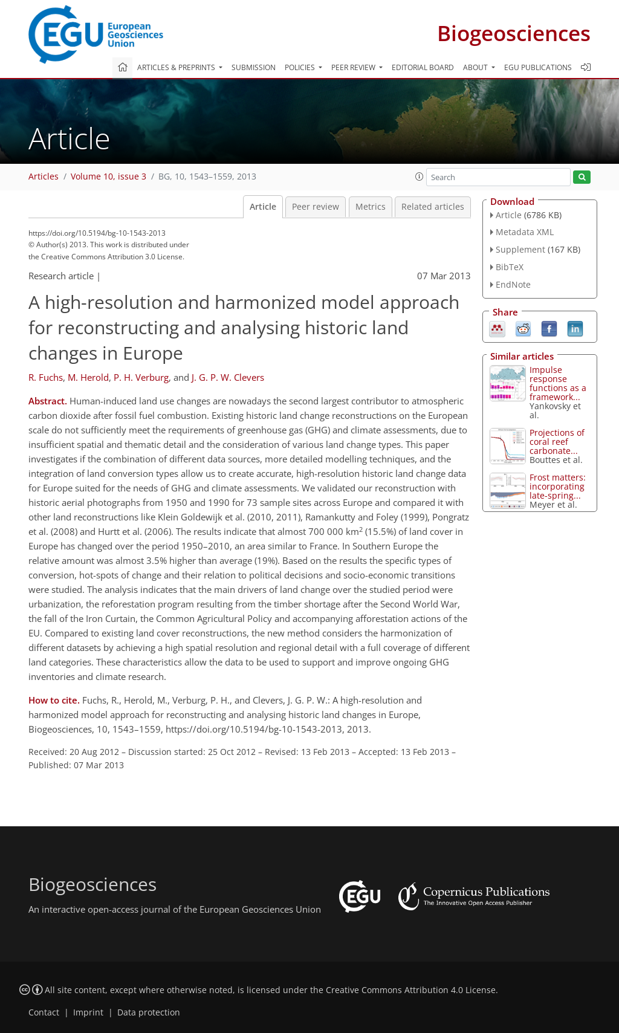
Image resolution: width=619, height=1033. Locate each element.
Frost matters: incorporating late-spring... (558, 486)
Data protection (148, 1012)
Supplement (520, 249)
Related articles (432, 206)
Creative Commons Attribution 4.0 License (411, 990)
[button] (419, 176)
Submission (254, 67)
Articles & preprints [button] (177, 67)
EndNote (513, 284)
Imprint (88, 1012)
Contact (43, 1012)
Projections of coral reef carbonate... (557, 441)
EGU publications (538, 67)
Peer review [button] (354, 67)
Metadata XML (525, 232)
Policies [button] (301, 67)
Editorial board (423, 67)
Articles (43, 176)
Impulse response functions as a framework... (558, 383)
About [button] (476, 67)
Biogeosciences (514, 33)
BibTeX (509, 267)
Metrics (370, 206)
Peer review (315, 206)
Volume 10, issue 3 (108, 176)
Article (263, 206)
